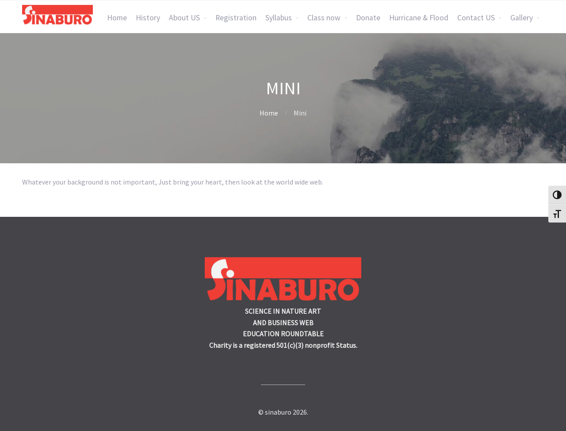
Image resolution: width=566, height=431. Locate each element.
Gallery (521, 18)
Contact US (476, 18)
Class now (323, 18)
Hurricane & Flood (418, 18)
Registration (235, 18)
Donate (368, 18)
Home (117, 18)
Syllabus (278, 18)
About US (184, 18)
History (148, 18)
